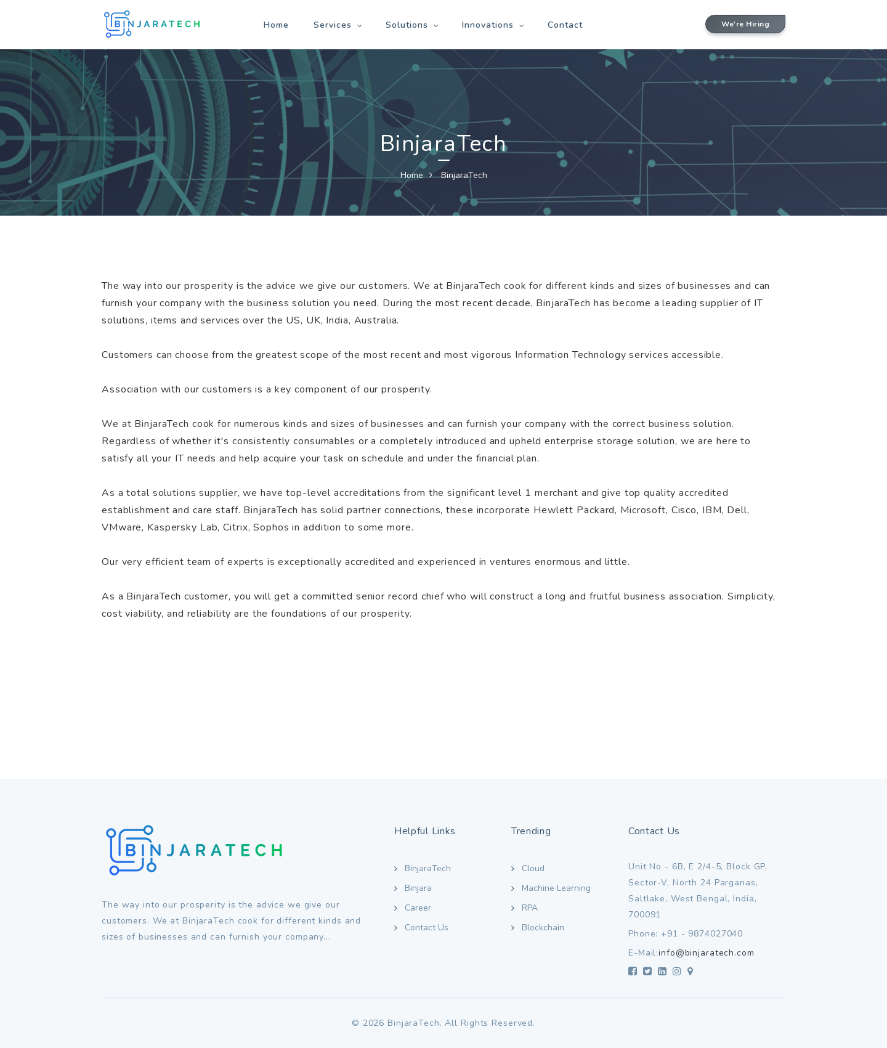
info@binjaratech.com (706, 953)
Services (333, 25)
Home (276, 25)
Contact (565, 25)
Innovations (488, 25)
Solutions (407, 25)
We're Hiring (745, 24)
